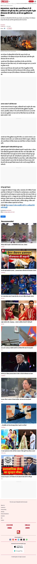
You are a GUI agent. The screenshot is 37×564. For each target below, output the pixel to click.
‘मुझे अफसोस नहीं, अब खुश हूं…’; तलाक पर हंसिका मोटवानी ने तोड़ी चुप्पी (16, 322)
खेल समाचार (2, 298)
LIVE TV (31, 1)
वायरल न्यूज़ (2, 246)
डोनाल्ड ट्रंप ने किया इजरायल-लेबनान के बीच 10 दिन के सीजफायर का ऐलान (17, 373)
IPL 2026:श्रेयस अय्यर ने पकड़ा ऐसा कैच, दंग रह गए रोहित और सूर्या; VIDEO (17, 296)
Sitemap (2, 511)
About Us (3, 505)
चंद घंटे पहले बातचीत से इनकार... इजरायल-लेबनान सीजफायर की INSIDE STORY (18, 270)
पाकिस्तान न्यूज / (13, 3)
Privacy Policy (3, 509)
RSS (1, 518)
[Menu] (35, 1)
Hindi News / (3, 3)
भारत (2, 349)
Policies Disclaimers (5, 513)
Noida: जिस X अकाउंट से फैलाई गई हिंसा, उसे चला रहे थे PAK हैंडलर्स (16, 399)
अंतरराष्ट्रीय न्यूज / (8, 3)
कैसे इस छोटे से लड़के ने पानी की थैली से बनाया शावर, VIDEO (14, 244)
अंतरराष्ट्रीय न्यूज (3, 26)
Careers (2, 520)
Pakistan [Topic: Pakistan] (3, 216)
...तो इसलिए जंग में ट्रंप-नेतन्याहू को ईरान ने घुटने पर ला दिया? (14, 425)
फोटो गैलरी (2, 324)
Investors (3, 515)
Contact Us (3, 507)
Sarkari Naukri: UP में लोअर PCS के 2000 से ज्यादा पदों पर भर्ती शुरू (16, 476)
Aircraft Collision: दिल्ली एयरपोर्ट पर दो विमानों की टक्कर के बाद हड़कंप (17, 348)
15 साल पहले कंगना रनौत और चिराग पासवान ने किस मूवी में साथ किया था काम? (18, 451)
